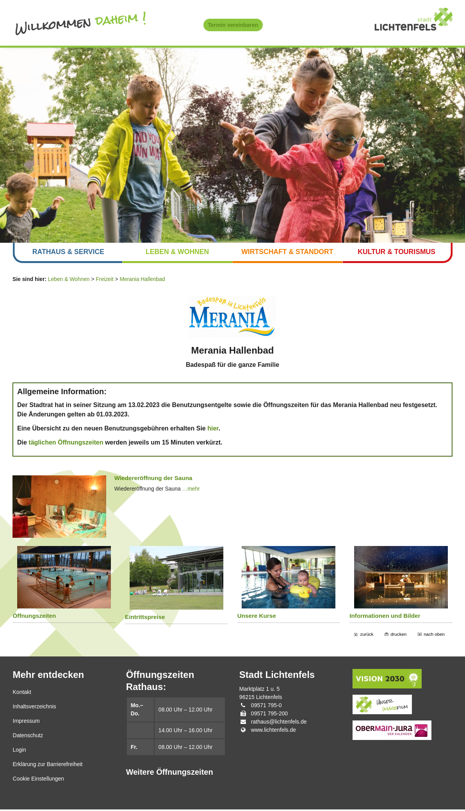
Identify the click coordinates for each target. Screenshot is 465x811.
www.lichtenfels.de (273, 731)
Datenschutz (28, 737)
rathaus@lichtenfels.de (279, 723)
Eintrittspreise (145, 618)
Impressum (26, 722)
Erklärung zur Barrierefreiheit (48, 766)
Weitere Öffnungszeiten (169, 774)
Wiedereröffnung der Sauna (153, 479)
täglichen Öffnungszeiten (66, 443)
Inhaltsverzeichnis (34, 708)
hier (212, 429)
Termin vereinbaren (233, 25)
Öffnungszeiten (34, 617)
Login (19, 751)
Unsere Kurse (256, 617)
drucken (398, 635)
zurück (366, 635)
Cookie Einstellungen (38, 780)
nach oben (434, 635)
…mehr (192, 490)
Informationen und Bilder (385, 617)
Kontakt (22, 693)
